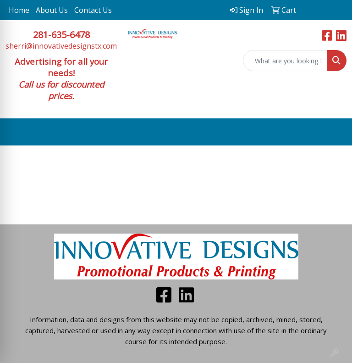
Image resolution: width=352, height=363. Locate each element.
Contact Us (93, 10)
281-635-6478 (61, 34)
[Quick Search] (285, 60)
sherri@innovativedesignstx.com (61, 46)
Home (19, 10)
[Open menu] (333, 132)
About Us (52, 10)
